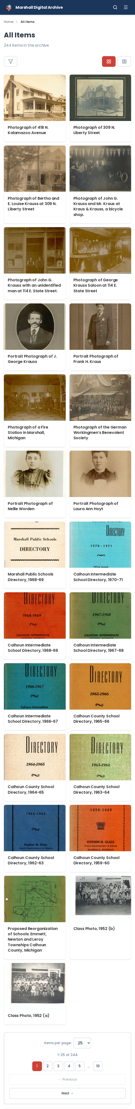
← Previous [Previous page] (67, 1079)
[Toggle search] (115, 7)
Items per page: (57, 1042)
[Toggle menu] (125, 7)
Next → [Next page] (68, 1093)
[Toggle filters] (10, 61)
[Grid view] (109, 61)
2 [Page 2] (48, 1066)
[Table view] (124, 61)
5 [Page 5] (80, 1066)
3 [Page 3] (58, 1066)
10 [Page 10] (98, 1066)
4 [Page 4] (69, 1066)
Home (8, 21)
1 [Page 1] (37, 1066)
